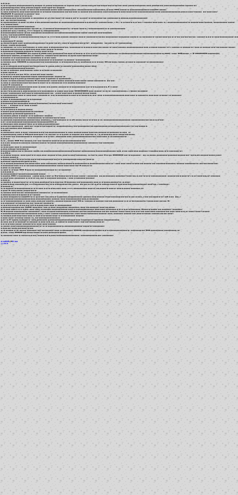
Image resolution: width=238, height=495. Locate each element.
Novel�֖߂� (4, 243)
